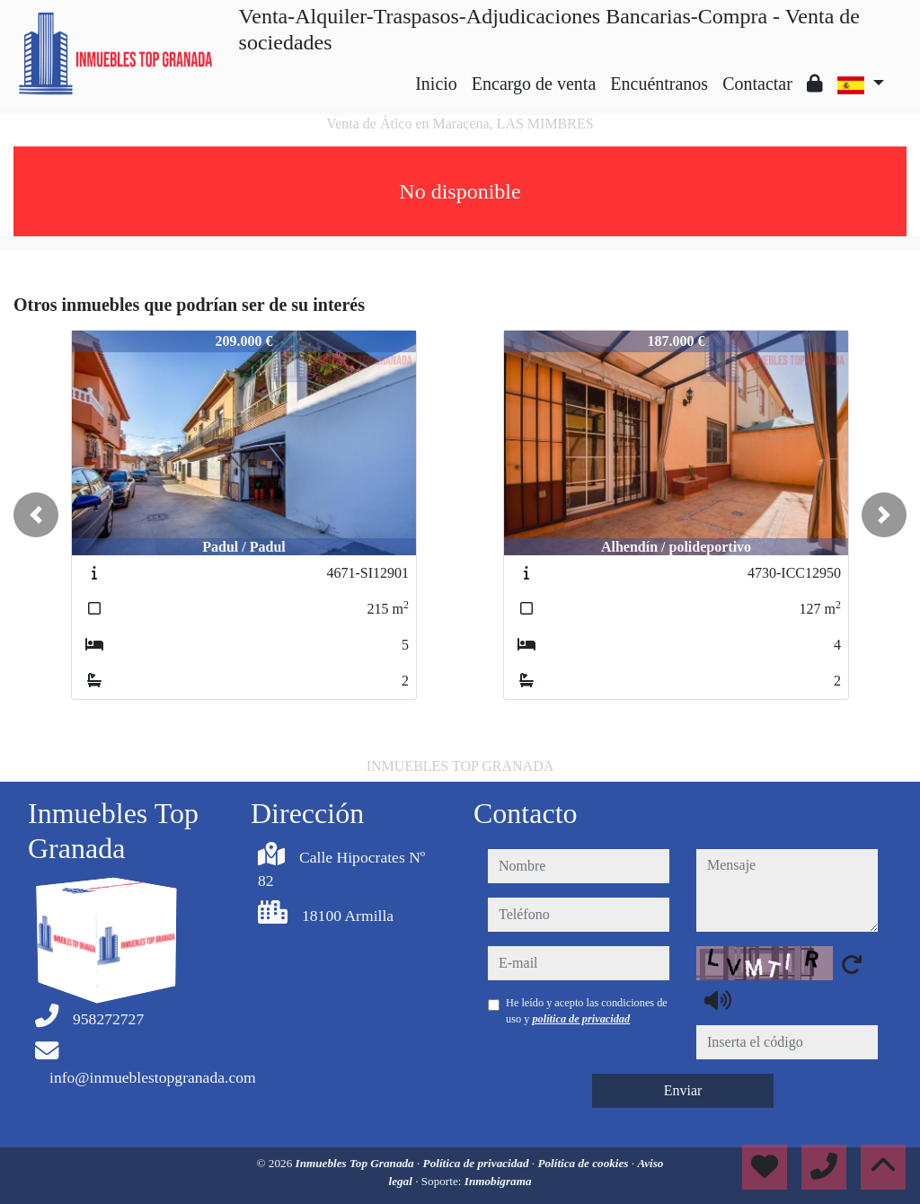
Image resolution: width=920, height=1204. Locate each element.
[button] (35, 514)
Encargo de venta (534, 83)
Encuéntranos (659, 83)
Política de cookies (584, 1163)
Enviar (683, 1090)
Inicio (436, 83)
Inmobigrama (498, 1181)
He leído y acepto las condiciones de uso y (587, 1010)
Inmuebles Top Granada (356, 1163)
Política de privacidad (477, 1163)
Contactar (757, 83)
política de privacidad (581, 1019)
